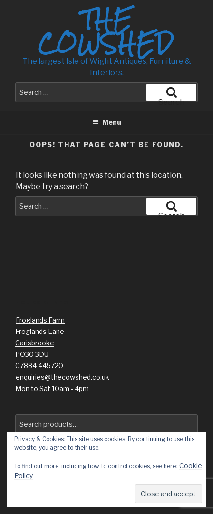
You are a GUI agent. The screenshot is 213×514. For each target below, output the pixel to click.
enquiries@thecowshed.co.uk (62, 377)
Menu (106, 122)
